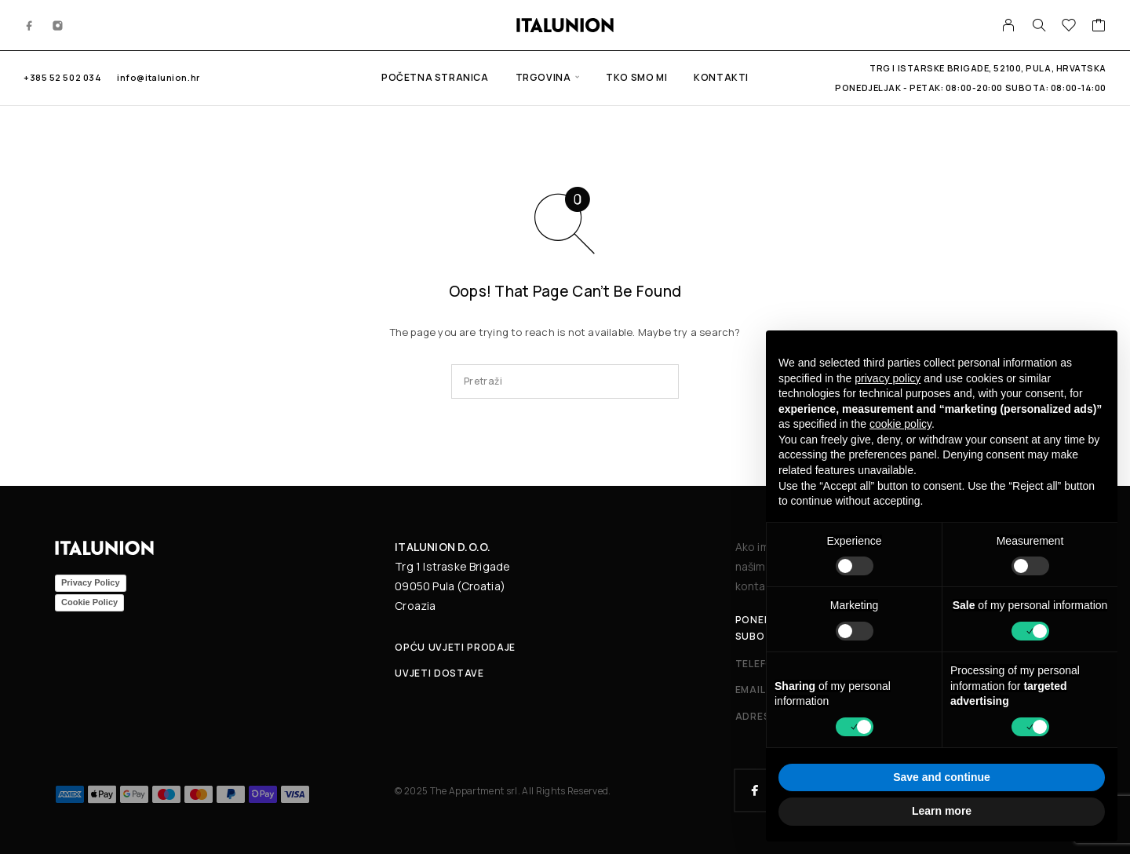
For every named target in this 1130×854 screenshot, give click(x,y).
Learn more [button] (941, 811)
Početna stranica (435, 77)
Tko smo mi (636, 77)
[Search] (1039, 25)
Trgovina (543, 77)
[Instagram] (58, 25)
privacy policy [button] (887, 378)
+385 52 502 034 (62, 77)
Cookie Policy (89, 602)
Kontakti (721, 77)
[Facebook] (30, 25)
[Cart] (1099, 26)
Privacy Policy (90, 582)
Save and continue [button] (941, 777)
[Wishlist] (1069, 26)
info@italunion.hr (158, 77)
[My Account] (1008, 25)
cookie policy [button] (900, 424)
